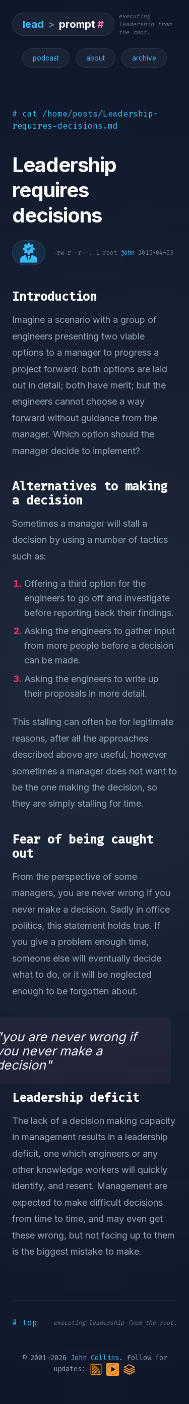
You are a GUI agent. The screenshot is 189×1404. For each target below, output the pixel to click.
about (95, 58)
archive (144, 58)
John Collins (95, 1358)
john (127, 253)
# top (24, 1322)
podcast (46, 58)
